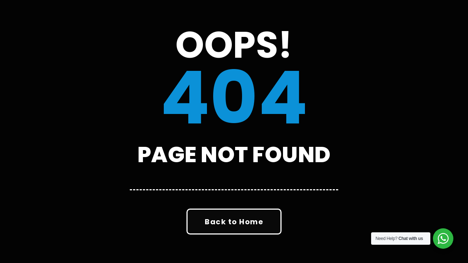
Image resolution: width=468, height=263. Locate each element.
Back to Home (234, 222)
